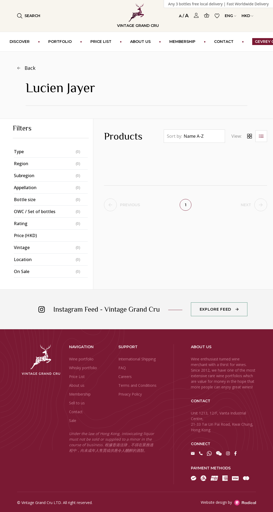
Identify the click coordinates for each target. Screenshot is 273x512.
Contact (76, 411)
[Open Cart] (206, 15)
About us (77, 385)
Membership (80, 394)
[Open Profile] (196, 15)
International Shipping (137, 358)
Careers (125, 376)
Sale (72, 420)
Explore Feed (215, 309)
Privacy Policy (130, 394)
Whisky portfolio (83, 367)
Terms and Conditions (137, 385)
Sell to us (77, 402)
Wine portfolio (81, 358)
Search (28, 16)
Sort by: (174, 136)
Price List (77, 376)
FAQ (122, 367)
